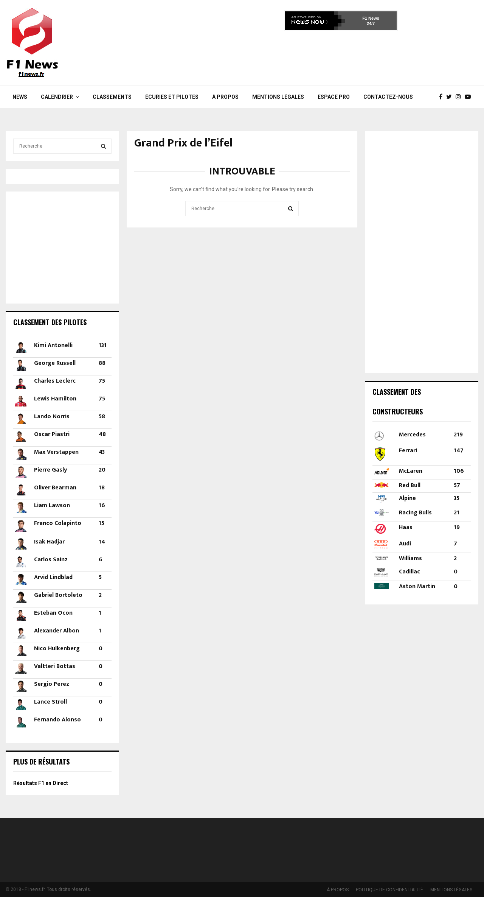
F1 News (370, 18)
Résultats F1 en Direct (40, 783)
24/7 (371, 23)
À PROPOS (225, 97)
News (19, 97)
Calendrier (57, 97)
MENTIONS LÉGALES (278, 97)
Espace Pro (334, 97)
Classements (112, 97)
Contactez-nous (388, 97)
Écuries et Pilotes (172, 97)
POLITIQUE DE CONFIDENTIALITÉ (389, 889)
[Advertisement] (340, 56)
